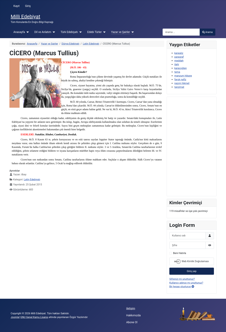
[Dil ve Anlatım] (53, 32)
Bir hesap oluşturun (181, 286)
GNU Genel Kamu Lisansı (34, 317)
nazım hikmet (181, 83)
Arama (207, 32)
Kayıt (16, 6)
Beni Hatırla (179, 253)
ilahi (176, 64)
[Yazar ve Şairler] (132, 32)
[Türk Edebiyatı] (80, 32)
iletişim (130, 308)
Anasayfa (19, 32)
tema (177, 71)
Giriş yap (191, 271)
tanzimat (179, 87)
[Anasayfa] (27, 32)
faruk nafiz (180, 79)
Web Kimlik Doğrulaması (191, 261)
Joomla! (15, 317)
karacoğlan (180, 68)
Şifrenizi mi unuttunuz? (182, 279)
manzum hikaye (183, 75)
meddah (178, 60)
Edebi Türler (94, 32)
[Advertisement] (191, 146)
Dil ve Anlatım (42, 32)
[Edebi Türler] (104, 32)
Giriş (28, 6)
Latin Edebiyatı (32, 179)
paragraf (179, 56)
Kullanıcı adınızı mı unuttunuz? (186, 282)
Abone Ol (131, 322)
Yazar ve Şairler (120, 32)
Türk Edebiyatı (69, 32)
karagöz (178, 53)
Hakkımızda (133, 315)
